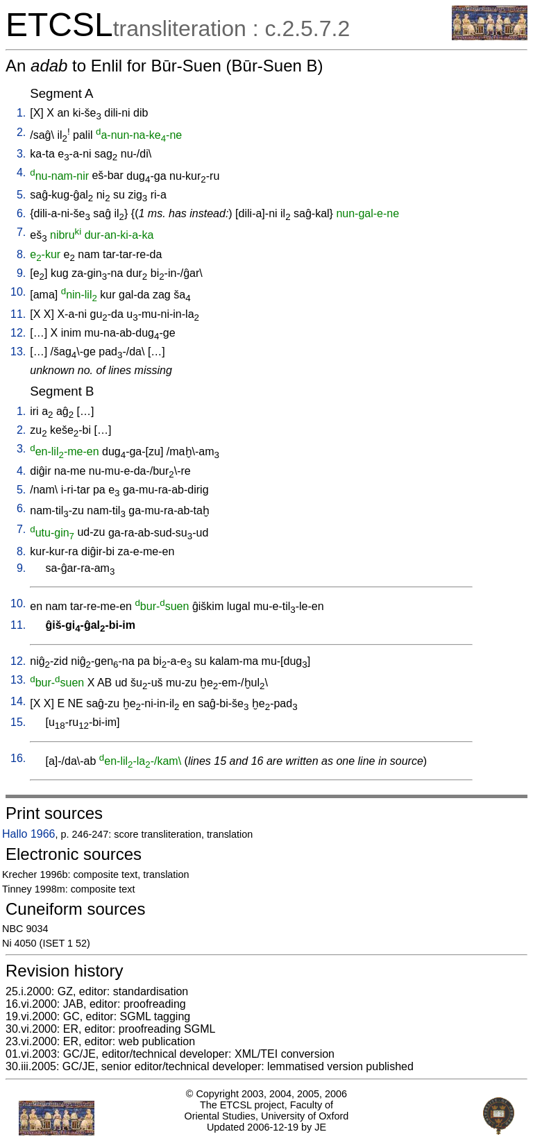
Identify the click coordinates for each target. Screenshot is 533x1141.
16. (18, 758)
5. (21, 195)
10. (18, 292)
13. (18, 351)
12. (18, 333)
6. (21, 213)
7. (21, 232)
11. (18, 314)
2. (21, 132)
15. (18, 722)
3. (21, 154)
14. (18, 701)
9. (21, 273)
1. (21, 113)
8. (21, 254)
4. (21, 172)
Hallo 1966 (29, 834)
